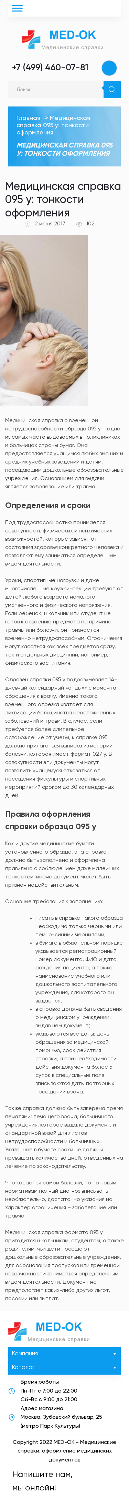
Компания (64, 1354)
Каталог (64, 1368)
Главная (28, 118)
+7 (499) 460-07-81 (50, 67)
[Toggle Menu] (17, 8)
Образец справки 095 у (35, 680)
